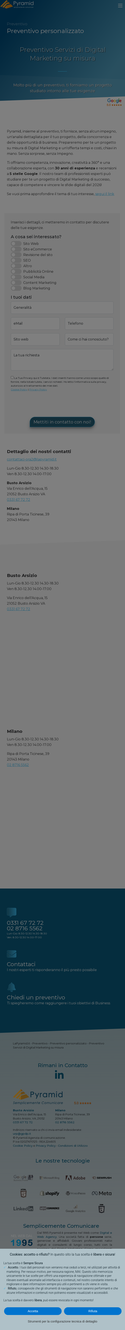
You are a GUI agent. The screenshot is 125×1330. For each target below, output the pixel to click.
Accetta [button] (33, 1311)
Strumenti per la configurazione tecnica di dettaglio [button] (62, 1321)
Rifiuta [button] (92, 1311)
